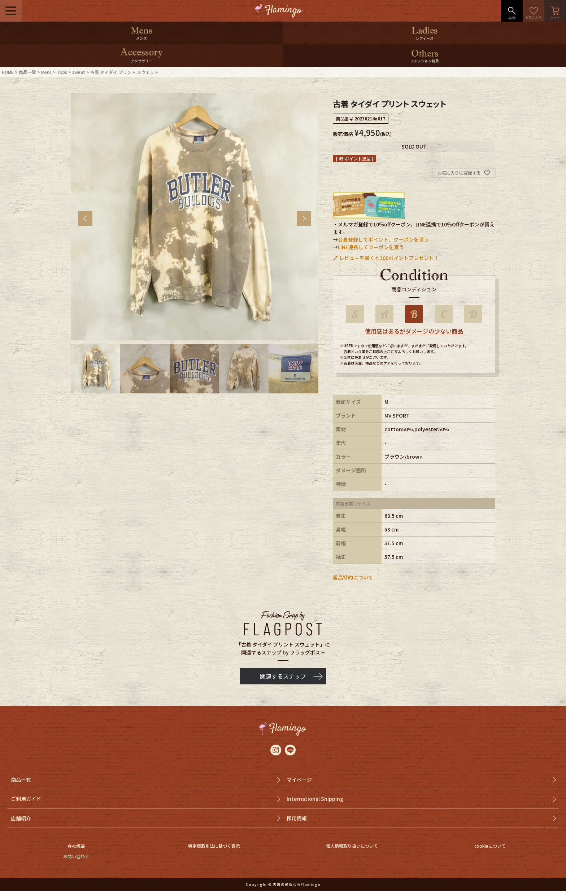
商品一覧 (27, 72)
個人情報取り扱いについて (352, 846)
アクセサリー (141, 60)
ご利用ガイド (26, 798)
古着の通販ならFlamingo (297, 884)
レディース (425, 38)
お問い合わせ (76, 856)
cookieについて (490, 846)
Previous (85, 218)
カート (555, 11)
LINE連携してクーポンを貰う (371, 247)
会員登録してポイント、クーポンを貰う (383, 239)
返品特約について (353, 577)
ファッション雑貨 (424, 60)
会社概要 (76, 846)
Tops (62, 72)
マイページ (299, 779)
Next (304, 218)
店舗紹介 (21, 818)
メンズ (141, 38)
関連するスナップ (283, 676)
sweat (78, 72)
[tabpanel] (194, 216)
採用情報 (297, 818)
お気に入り (533, 11)
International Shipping (315, 798)
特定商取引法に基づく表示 (214, 846)
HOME (8, 72)
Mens (46, 72)
